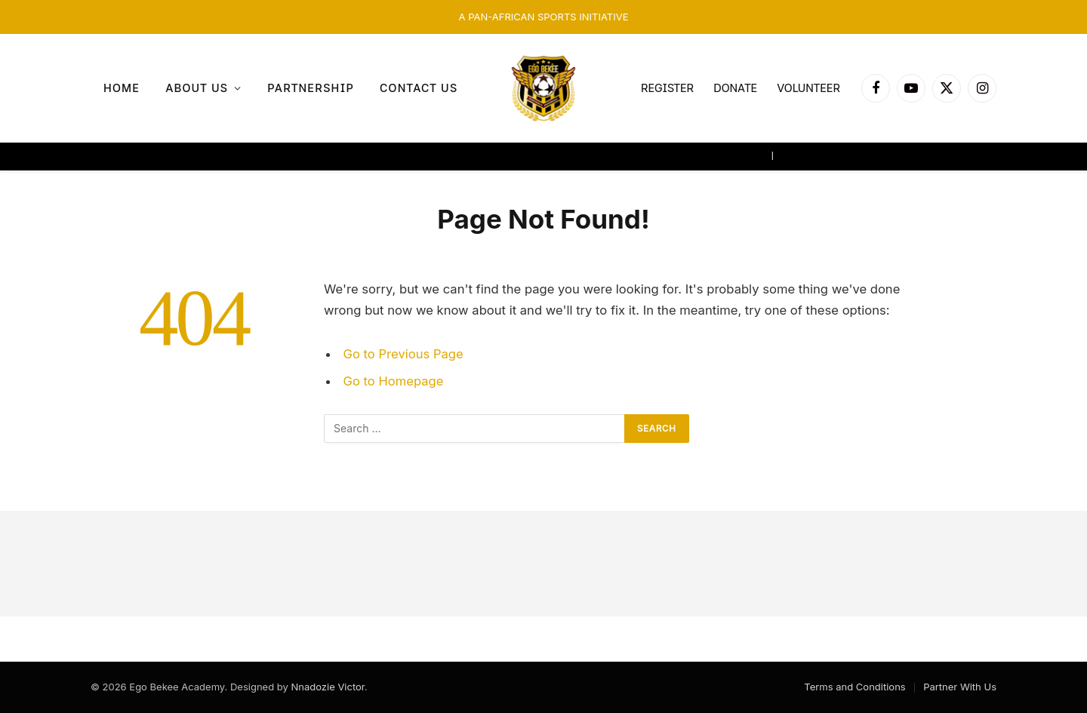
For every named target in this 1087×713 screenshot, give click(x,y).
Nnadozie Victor (327, 687)
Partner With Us (959, 687)
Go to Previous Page (403, 353)
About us (196, 88)
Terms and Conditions (854, 687)
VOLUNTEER (808, 88)
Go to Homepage (393, 381)
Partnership (310, 88)
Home (121, 88)
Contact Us (418, 88)
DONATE (735, 88)
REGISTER (667, 88)
